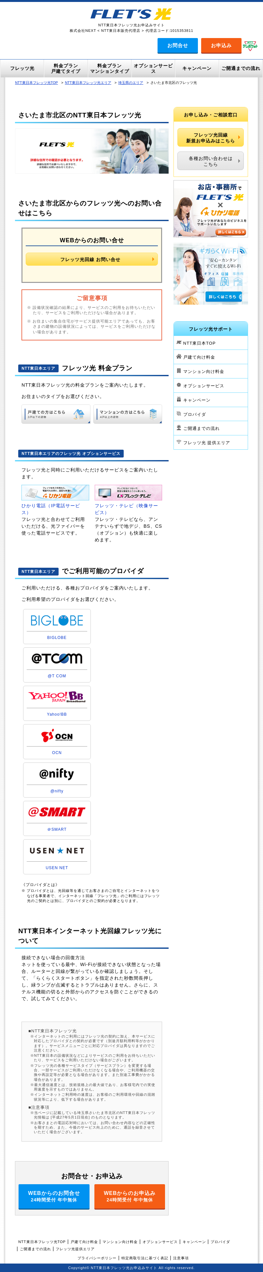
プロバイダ (194, 414)
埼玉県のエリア (130, 83)
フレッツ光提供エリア (75, 1249)
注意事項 (181, 1258)
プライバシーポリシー (97, 1258)
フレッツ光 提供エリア (206, 442)
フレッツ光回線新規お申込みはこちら (210, 137)
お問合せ (177, 45)
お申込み (221, 45)
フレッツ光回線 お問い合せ (90, 259)
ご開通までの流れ (201, 428)
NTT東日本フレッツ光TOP (36, 83)
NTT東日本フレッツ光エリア (88, 83)
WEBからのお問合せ (54, 1196)
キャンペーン (197, 400)
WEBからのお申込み (130, 1196)
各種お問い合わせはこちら (211, 161)
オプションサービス (203, 385)
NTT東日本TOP (199, 342)
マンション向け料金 (203, 371)
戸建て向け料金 (199, 357)
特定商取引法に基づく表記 (144, 1258)
